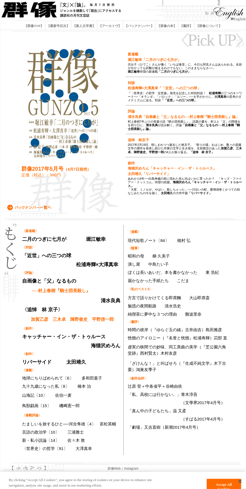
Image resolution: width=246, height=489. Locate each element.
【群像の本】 (166, 26)
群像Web (114, 468)
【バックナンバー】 (139, 26)
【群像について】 (208, 26)
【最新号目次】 (58, 26)
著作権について (151, 473)
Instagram (131, 468)
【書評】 (186, 26)
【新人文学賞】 (84, 26)
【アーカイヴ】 (110, 26)
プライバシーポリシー (119, 473)
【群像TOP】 (34, 26)
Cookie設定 (92, 473)
